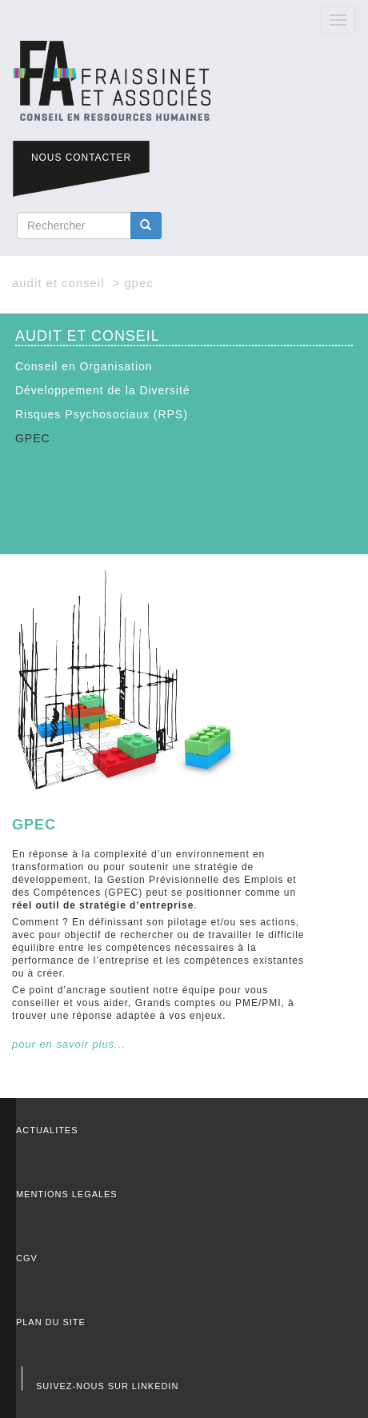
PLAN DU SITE (51, 1322)
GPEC (32, 438)
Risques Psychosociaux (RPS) (101, 414)
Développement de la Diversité (102, 390)
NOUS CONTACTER (81, 157)
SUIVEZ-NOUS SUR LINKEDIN (107, 1386)
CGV (27, 1258)
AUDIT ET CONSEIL (58, 283)
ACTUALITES (47, 1130)
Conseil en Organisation (84, 366)
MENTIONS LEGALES (67, 1194)
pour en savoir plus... (69, 1044)
